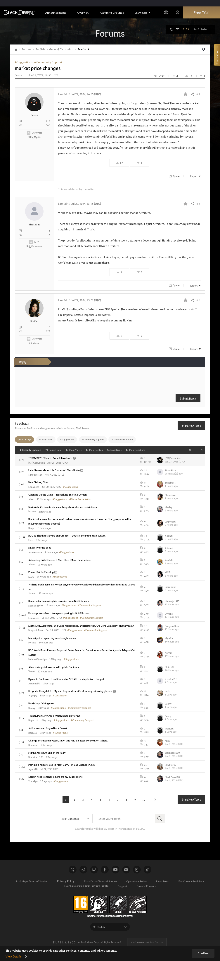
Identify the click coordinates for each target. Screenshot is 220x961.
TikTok (147, 869)
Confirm (203, 953)
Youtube (115, 869)
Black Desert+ (137, 869)
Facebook (105, 869)
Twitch (94, 869)
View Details (13, 956)
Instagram (83, 869)
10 (143, 799)
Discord (126, 869)
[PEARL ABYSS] (64, 942)
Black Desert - (145, 942)
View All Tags (24, 439)
